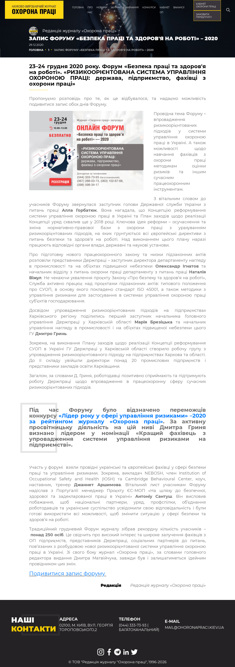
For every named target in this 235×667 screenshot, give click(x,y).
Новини (101, 7)
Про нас (90, 10)
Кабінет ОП (165, 10)
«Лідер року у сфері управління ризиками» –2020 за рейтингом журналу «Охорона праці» (117, 418)
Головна (78, 7)
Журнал (116, 7)
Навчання (132, 7)
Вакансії (178, 7)
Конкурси (149, 7)
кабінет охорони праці (206, 5)
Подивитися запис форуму (67, 573)
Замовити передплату (204, 15)
